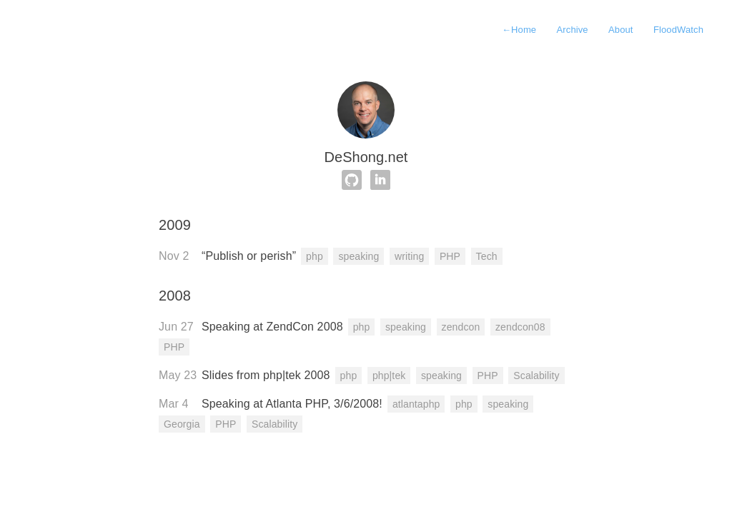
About (620, 29)
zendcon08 (520, 327)
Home (519, 29)
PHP (450, 256)
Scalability (536, 375)
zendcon (461, 327)
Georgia (182, 424)
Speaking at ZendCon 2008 (272, 327)
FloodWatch (678, 29)
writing (409, 256)
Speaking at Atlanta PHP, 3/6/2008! (292, 404)
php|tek (389, 375)
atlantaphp (416, 404)
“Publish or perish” (249, 256)
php (314, 256)
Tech (487, 256)
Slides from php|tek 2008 (266, 375)
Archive (572, 29)
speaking (358, 256)
